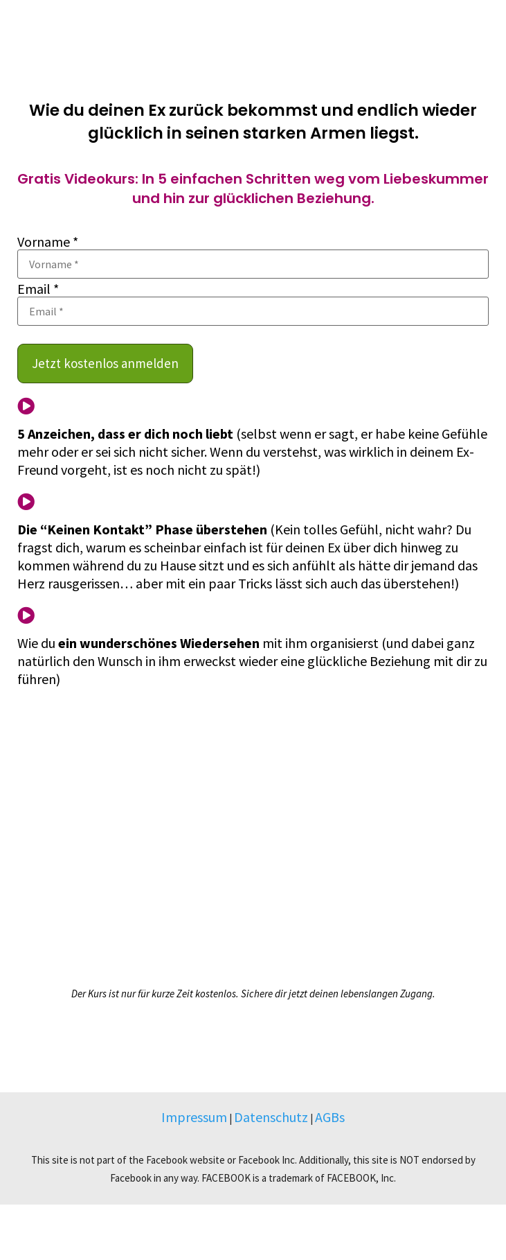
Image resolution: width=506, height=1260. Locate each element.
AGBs (330, 1117)
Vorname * (47, 242)
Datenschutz (271, 1117)
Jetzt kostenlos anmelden (105, 363)
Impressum (194, 1117)
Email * (38, 289)
